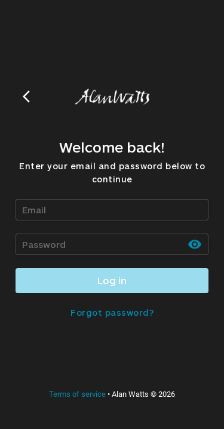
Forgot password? (112, 312)
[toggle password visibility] (194, 244)
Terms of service (77, 394)
